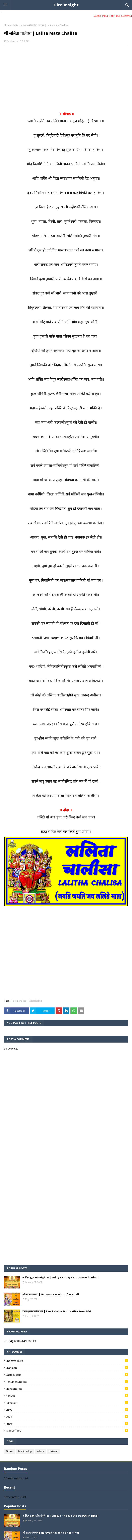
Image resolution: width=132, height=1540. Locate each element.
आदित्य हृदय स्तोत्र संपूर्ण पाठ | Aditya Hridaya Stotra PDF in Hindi (60, 1277)
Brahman (67, 1368)
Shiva (67, 1409)
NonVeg (67, 1395)
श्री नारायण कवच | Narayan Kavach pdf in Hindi (50, 1294)
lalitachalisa (19, 25)
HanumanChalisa (67, 1381)
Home (7, 25)
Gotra (9, 1451)
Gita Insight (66, 5)
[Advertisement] (66, 77)
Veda (67, 1416)
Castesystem (67, 1375)
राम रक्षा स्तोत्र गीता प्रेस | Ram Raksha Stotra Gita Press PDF (56, 1311)
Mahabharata (67, 1388)
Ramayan (67, 1402)
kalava (40, 1451)
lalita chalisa (19, 1000)
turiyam (53, 1451)
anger (67, 1423)
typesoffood (67, 1430)
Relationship (25, 1451)
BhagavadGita (67, 1361)
